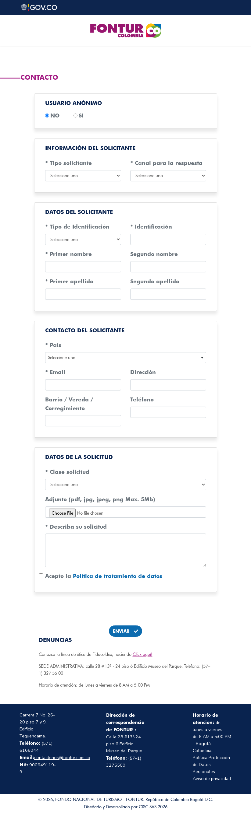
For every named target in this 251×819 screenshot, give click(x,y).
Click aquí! (142, 654)
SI (81, 115)
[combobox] (125, 357)
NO (54, 115)
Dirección (143, 372)
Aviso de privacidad (212, 778)
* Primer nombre (68, 254)
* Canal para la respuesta (166, 163)
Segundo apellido (154, 281)
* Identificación (151, 226)
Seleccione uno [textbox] (61, 357)
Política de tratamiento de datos (117, 576)
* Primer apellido (69, 281)
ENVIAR (125, 631)
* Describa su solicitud (76, 526)
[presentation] (125, 609)
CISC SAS (147, 806)
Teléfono (142, 399)
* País (53, 345)
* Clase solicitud (67, 472)
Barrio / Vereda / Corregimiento (69, 403)
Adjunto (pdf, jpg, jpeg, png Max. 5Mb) (100, 499)
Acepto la (103, 576)
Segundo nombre (154, 254)
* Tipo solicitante (68, 163)
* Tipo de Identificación (77, 226)
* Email (55, 372)
